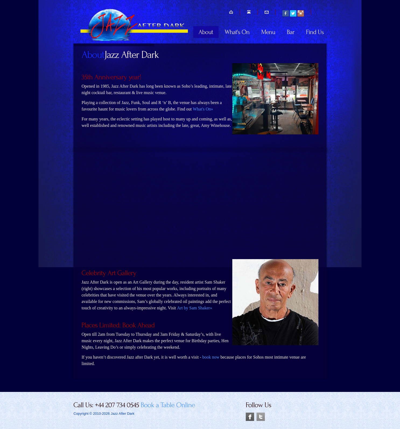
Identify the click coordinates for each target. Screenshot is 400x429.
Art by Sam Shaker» (194, 308)
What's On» (203, 109)
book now (210, 357)
